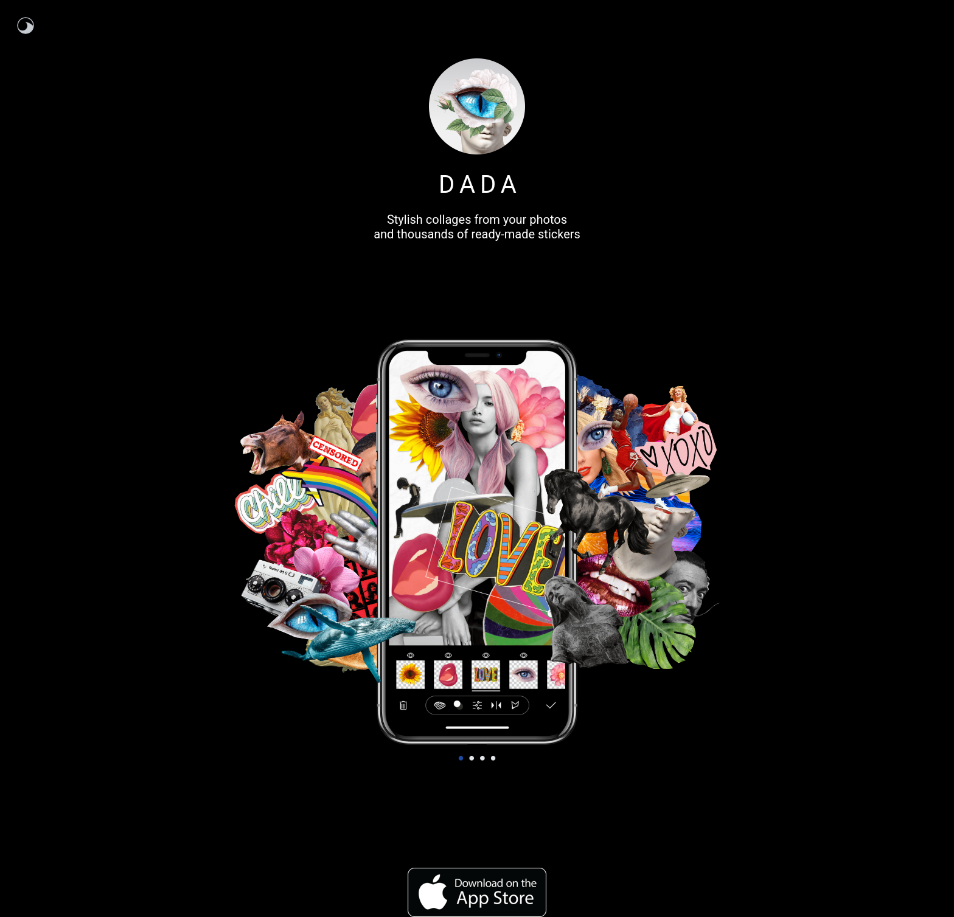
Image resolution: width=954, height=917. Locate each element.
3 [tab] (482, 756)
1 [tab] (460, 756)
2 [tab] (471, 756)
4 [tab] (493, 756)
